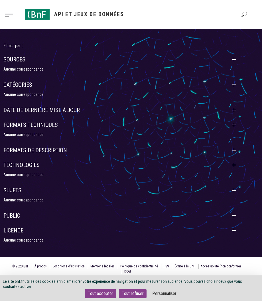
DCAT (127, 271)
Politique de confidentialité (139, 266)
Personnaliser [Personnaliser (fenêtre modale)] (164, 293)
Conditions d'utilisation (68, 266)
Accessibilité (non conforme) (221, 266)
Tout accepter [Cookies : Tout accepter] (100, 293)
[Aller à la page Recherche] (244, 14)
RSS (166, 266)
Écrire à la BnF (184, 266)
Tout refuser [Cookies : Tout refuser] (133, 293)
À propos (40, 266)
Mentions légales (102, 266)
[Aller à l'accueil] (74, 14)
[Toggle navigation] (10, 14)
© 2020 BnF (20, 266)
